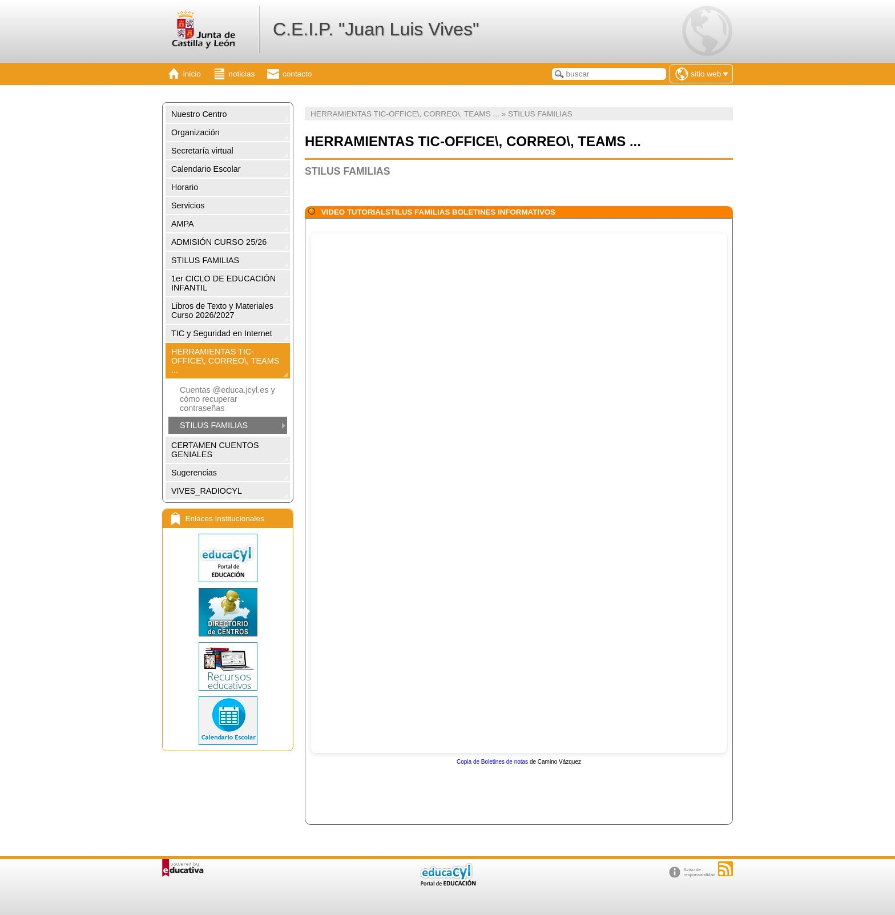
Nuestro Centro (199, 114)
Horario (184, 187)
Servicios (187, 205)
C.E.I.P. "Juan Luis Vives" (376, 29)
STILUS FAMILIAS (205, 260)
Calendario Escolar (206, 169)
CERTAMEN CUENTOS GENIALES (215, 450)
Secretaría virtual (202, 150)
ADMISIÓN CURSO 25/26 (219, 242)
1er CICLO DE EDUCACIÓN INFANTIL (223, 283)
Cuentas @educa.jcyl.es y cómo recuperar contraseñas (227, 399)
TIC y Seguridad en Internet (221, 333)
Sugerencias (194, 472)
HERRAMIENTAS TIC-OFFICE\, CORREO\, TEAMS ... (225, 360)
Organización (195, 132)
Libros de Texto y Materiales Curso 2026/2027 (222, 310)
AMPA (182, 223)
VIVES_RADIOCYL (206, 490)
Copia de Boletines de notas (492, 762)
